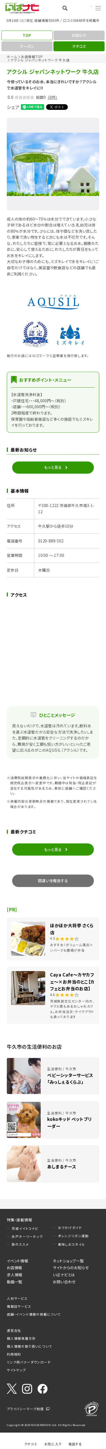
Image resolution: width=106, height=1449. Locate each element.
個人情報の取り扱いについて (29, 1346)
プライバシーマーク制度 (25, 1409)
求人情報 (14, 1274)
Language (83, 8)
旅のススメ (20, 1244)
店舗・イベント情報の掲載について (34, 1314)
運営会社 (14, 1330)
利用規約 (14, 1354)
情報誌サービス (19, 1306)
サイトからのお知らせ (71, 1267)
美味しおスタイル (71, 1244)
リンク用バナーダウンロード (29, 1362)
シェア (13, 107)
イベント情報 (17, 1261)
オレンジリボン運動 (73, 1236)
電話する (75, 1444)
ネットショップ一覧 (68, 1261)
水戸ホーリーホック (27, 1236)
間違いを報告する (53, 880)
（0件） (52, 97)
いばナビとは (64, 1274)
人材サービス (17, 1298)
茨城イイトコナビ (25, 1228)
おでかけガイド (70, 1227)
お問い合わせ (64, 1282)
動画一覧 (14, 1282)
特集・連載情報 (19, 1220)
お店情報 (14, 1267)
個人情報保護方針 (21, 1338)
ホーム (12, 56)
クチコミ (30, 1444)
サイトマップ (16, 1370)
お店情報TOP (32, 56)
